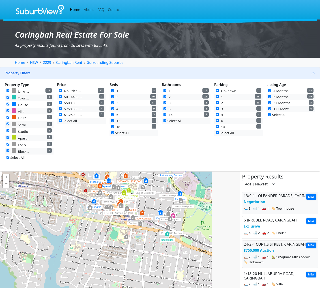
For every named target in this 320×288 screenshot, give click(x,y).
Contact (114, 9)
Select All (15, 157)
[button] (167, 236)
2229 (47, 62)
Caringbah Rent (69, 62)
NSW (34, 62)
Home (75, 9)
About (89, 9)
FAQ (100, 9)
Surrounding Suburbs (105, 62)
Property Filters (17, 73)
